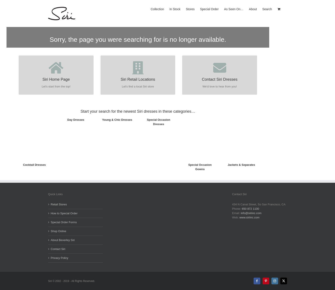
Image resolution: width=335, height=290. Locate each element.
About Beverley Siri (63, 240)
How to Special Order (64, 213)
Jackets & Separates (241, 164)
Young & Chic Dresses (117, 119)
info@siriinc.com (251, 213)
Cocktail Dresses (34, 164)
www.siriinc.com (249, 217)
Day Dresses (75, 119)
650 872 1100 (250, 208)
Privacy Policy (59, 258)
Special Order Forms (64, 222)
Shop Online (58, 231)
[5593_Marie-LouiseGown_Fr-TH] (200, 116)
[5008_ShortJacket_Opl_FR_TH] (241, 116)
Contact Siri (58, 249)
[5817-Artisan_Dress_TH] (34, 116)
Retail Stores (59, 204)
